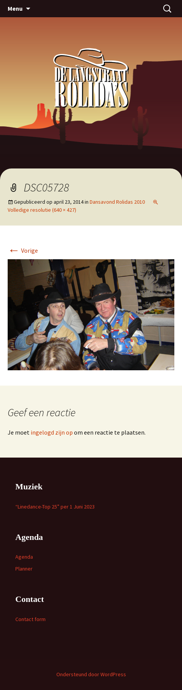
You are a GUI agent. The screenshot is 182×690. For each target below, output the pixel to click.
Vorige (23, 250)
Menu (15, 8)
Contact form (30, 619)
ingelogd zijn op (52, 432)
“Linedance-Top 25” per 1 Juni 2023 (55, 506)
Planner (24, 568)
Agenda (24, 556)
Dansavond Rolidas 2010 (117, 201)
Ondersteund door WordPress (91, 674)
